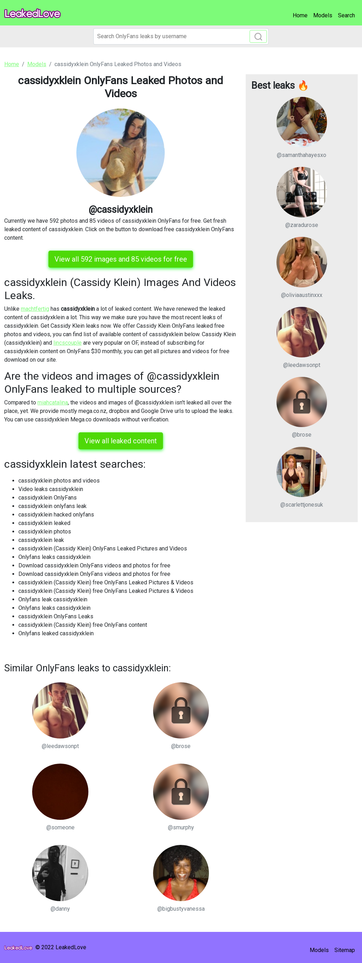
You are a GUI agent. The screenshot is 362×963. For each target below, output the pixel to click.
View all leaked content (120, 441)
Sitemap (344, 950)
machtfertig (35, 308)
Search (346, 15)
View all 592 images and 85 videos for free (120, 259)
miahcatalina (52, 402)
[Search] (181, 36)
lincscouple (67, 342)
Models (322, 15)
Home (300, 15)
